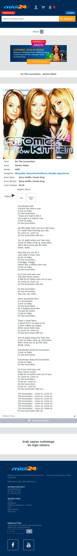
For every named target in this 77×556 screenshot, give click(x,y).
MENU (38, 31)
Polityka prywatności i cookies (20, 505)
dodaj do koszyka (38, 421)
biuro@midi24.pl (14, 489)
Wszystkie (20, 173)
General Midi (31, 198)
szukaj (67, 19)
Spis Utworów (13, 509)
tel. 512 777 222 (14, 491)
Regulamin (12, 503)
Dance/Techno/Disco (36, 173)
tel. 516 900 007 (14, 493)
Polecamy (12, 511)
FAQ (9, 507)
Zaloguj (70, 13)
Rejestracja (8, 13)
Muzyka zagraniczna (59, 173)
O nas (10, 501)
